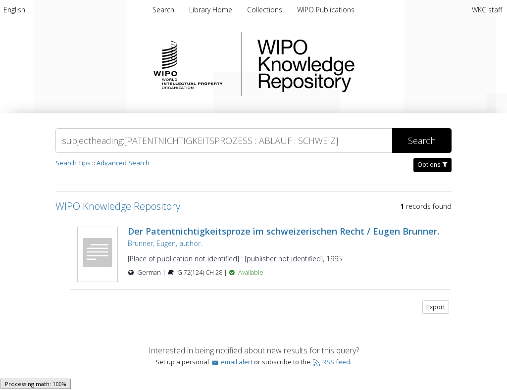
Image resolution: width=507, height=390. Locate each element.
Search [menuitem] (163, 9)
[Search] (223, 140)
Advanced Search (123, 162)
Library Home (211, 9)
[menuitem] (14, 9)
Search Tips (73, 162)
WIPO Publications (326, 9)
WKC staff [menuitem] (487, 9)
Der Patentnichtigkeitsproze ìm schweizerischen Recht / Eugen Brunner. (283, 231)
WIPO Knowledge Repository (347, 64)
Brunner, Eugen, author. (165, 243)
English (14, 9)
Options (432, 164)
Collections (265, 9)
